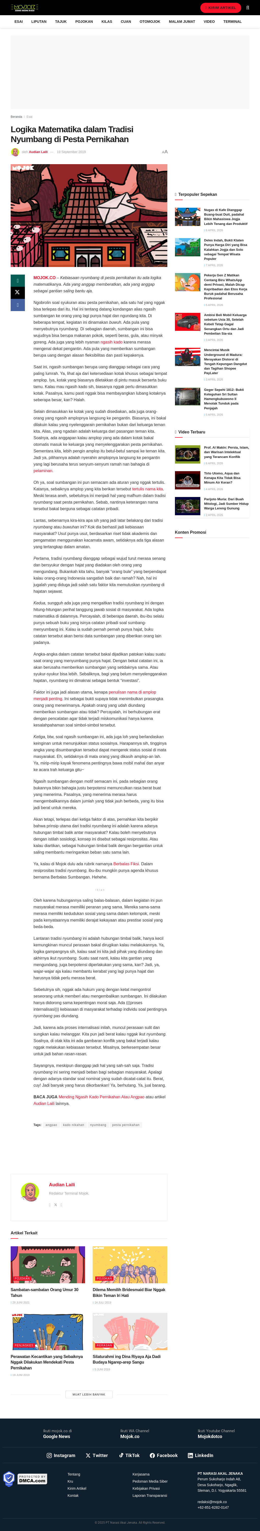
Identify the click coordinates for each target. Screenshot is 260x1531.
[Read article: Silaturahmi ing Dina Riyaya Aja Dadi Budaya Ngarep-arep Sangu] (130, 1331)
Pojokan (84, 22)
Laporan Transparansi (150, 1496)
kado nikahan (73, 1125)
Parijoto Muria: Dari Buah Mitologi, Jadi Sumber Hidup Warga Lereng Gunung (226, 503)
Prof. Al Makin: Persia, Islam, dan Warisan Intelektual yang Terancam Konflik (226, 452)
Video (209, 22)
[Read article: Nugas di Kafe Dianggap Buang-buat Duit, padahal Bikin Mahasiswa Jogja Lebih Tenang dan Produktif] (187, 217)
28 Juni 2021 (20, 1302)
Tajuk (61, 22)
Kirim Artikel (220, 8)
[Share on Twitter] (18, 293)
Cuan (126, 22)
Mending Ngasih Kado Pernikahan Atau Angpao (101, 1097)
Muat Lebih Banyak (89, 1394)
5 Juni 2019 (101, 1369)
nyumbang (98, 1125)
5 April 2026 (213, 305)
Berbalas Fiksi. (126, 864)
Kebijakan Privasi (146, 1488)
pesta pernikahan (126, 1125)
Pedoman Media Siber (150, 1481)
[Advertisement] (88, 1156)
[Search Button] (247, 7)
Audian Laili (38, 152)
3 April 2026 (213, 339)
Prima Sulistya (98, 1115)
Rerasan (104, 1345)
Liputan (39, 22)
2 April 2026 (213, 514)
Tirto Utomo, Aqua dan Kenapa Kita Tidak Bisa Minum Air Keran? (222, 477)
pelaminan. (43, 471)
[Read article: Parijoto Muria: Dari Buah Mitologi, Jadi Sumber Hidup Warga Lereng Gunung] (187, 506)
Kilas (107, 22)
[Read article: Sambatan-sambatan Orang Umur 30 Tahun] (48, 1265)
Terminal (232, 22)
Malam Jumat (182, 22)
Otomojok (150, 22)
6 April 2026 (213, 230)
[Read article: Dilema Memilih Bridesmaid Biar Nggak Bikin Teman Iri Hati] (130, 1265)
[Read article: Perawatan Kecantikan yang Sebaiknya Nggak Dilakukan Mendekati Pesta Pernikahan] (48, 1331)
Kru (70, 1481)
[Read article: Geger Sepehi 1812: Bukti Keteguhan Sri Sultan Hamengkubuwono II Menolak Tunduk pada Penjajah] (187, 397)
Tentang (74, 1474)
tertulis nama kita (147, 489)
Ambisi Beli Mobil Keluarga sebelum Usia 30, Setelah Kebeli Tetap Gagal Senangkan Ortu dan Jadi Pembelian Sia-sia (225, 324)
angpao (51, 1125)
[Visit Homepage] (25, 8)
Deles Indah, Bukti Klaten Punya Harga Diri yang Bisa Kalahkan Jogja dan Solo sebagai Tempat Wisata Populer (225, 249)
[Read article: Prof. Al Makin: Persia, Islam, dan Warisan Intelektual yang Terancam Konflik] (187, 454)
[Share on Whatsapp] (18, 281)
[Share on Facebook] (18, 305)
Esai (18, 22)
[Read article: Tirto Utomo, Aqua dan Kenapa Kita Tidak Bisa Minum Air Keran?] (187, 480)
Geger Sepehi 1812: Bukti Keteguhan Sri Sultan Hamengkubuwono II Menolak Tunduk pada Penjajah (224, 399)
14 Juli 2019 (102, 1302)
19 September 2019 (71, 152)
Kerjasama (141, 1474)
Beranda (16, 117)
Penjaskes (24, 1345)
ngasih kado (111, 342)
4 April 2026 (213, 489)
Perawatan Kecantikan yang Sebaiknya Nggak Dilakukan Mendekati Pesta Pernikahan (47, 1362)
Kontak (73, 1496)
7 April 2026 (213, 265)
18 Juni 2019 (20, 1374)
